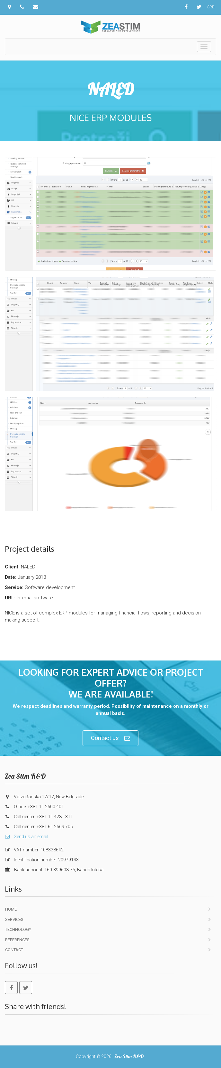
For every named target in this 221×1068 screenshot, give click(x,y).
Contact (14, 949)
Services (14, 919)
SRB (211, 7)
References (17, 939)
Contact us (110, 738)
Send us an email (26, 836)
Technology (18, 929)
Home (11, 909)
